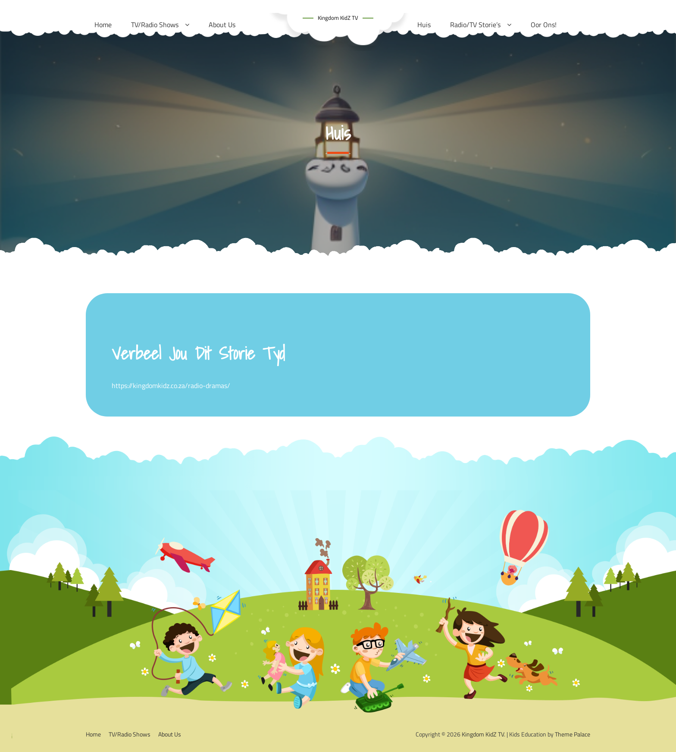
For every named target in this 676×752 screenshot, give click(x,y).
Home (93, 734)
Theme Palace (572, 734)
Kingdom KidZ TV (338, 17)
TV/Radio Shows (129, 734)
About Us (169, 734)
